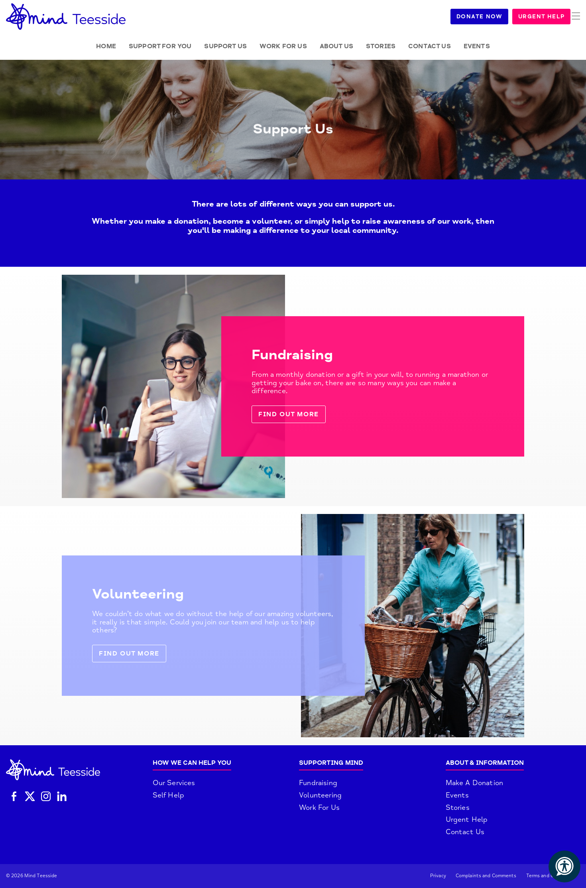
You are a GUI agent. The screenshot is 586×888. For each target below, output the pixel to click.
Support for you (160, 46)
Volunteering (320, 795)
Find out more (288, 414)
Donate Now (489, 16)
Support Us (225, 46)
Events (477, 46)
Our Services (174, 782)
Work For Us (319, 807)
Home (106, 46)
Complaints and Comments (486, 876)
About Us (336, 46)
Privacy (438, 876)
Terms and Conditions (550, 876)
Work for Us (283, 46)
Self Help (169, 795)
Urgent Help (551, 16)
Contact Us (429, 46)
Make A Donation (474, 782)
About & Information (485, 763)
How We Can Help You (192, 763)
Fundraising (318, 782)
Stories (380, 46)
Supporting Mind (331, 763)
